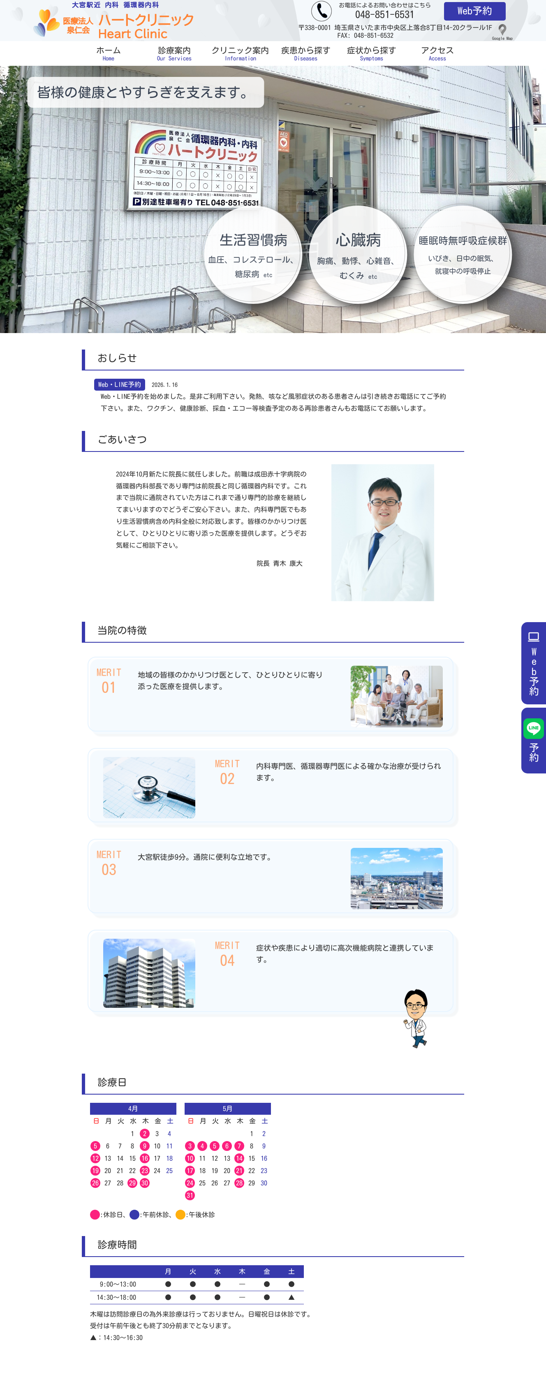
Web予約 (475, 11)
